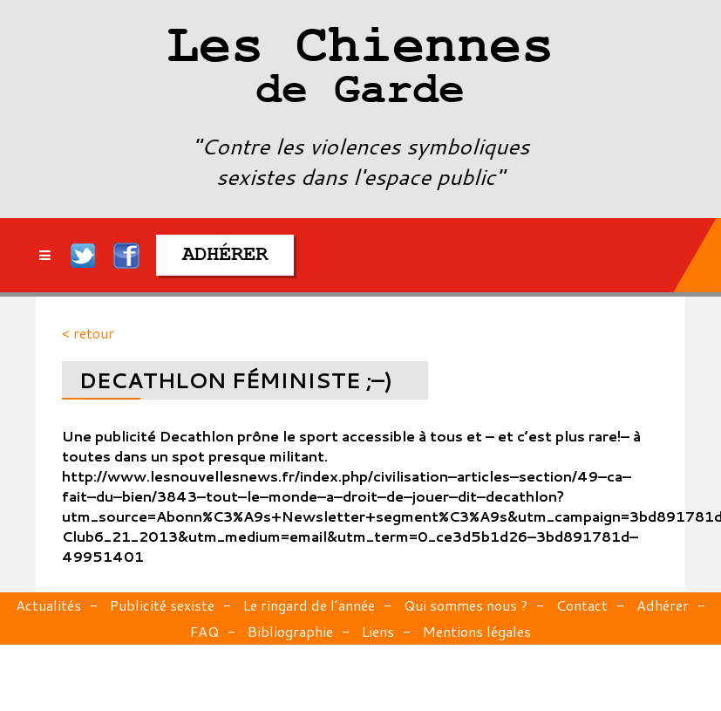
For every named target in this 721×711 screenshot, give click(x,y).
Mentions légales (477, 631)
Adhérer (662, 605)
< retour (88, 333)
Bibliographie (290, 631)
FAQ (204, 631)
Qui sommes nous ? (465, 605)
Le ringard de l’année (309, 605)
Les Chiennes (360, 69)
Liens (378, 631)
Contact (582, 605)
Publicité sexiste (162, 605)
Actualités (48, 605)
